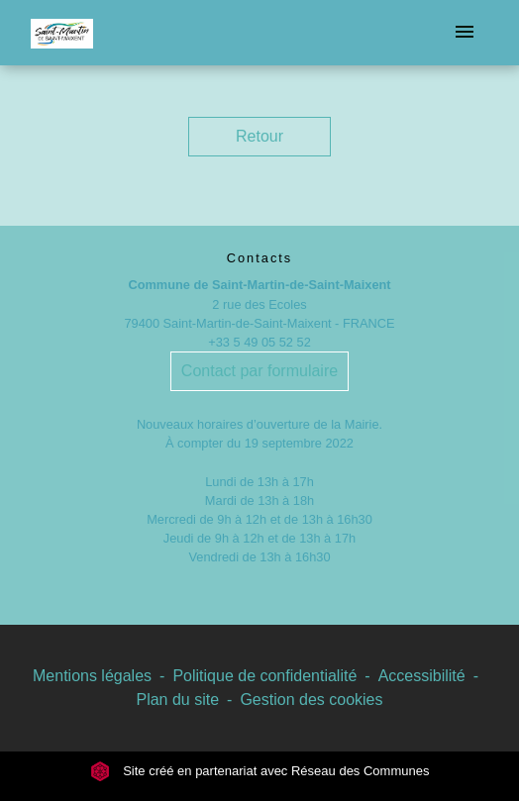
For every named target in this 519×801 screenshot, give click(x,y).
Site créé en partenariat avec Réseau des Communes (260, 770)
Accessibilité (422, 675)
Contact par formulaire (259, 370)
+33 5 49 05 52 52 (259, 342)
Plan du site (177, 699)
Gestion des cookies (311, 699)
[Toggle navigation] (464, 32)
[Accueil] (62, 33)
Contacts (260, 257)
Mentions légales (92, 675)
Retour (259, 136)
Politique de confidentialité (264, 675)
